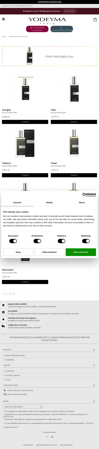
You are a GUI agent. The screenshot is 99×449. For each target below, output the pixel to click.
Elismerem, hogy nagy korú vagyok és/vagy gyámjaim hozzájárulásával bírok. (33, 419)
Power (54, 163)
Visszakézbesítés (66, 445)
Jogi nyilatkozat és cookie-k (46, 445)
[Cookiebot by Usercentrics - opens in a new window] (84, 195)
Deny (18, 252)
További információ (10, 427)
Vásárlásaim (9, 371)
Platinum (6, 163)
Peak (53, 109)
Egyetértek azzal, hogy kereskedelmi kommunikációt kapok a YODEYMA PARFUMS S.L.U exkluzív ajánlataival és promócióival (45, 415)
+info (91, 423)
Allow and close (80, 252)
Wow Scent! (7, 269)
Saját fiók (6, 365)
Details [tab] (49, 202)
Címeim (8, 379)
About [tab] (82, 202)
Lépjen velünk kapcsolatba (15, 355)
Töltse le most (69, 11)
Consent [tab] (17, 202)
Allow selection (49, 252)
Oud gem (6, 109)
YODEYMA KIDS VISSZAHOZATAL (49, 2)
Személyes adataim (12, 375)
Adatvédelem (28, 445)
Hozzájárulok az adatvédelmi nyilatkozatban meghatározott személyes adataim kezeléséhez (40, 411)
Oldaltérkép (9, 360)
